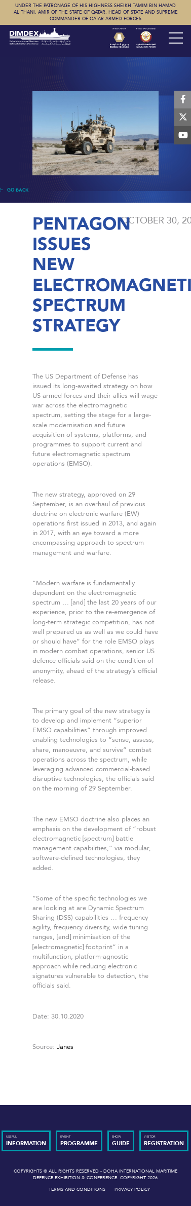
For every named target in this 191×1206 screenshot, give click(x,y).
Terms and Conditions (77, 1189)
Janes (65, 1046)
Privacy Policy (132, 1189)
